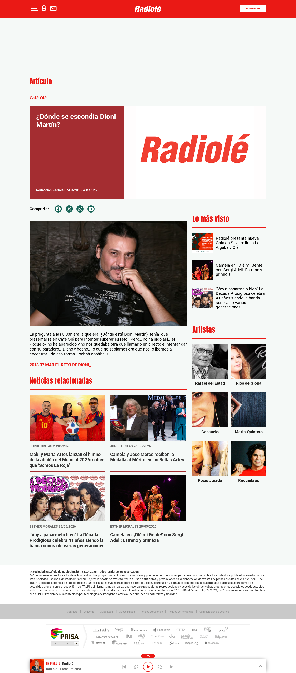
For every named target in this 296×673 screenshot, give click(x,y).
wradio (141, 636)
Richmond (98, 642)
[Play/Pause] (148, 667)
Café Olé (38, 97)
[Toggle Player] (260, 666)
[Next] (172, 667)
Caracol (221, 630)
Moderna (119, 642)
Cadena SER (179, 630)
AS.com (192, 630)
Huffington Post (106, 636)
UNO (129, 636)
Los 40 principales (120, 630)
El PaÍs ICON (156, 642)
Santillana (140, 630)
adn (206, 630)
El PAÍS (101, 630)
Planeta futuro (203, 636)
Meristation (211, 642)
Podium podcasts (139, 642)
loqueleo (192, 642)
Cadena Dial (172, 636)
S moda (174, 642)
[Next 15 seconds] (160, 667)
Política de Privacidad (181, 611)
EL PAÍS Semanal (187, 636)
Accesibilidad (127, 611)
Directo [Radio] (253, 8)
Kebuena (217, 636)
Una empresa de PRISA (64, 633)
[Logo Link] (148, 8)
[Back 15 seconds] (136, 667)
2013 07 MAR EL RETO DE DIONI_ (60, 364)
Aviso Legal (106, 611)
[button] (34, 8)
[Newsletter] (54, 8)
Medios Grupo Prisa (64, 643)
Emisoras (88, 611)
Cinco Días (157, 636)
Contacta (72, 611)
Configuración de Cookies (214, 611)
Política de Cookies (152, 611)
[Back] (124, 667)
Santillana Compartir (161, 630)
